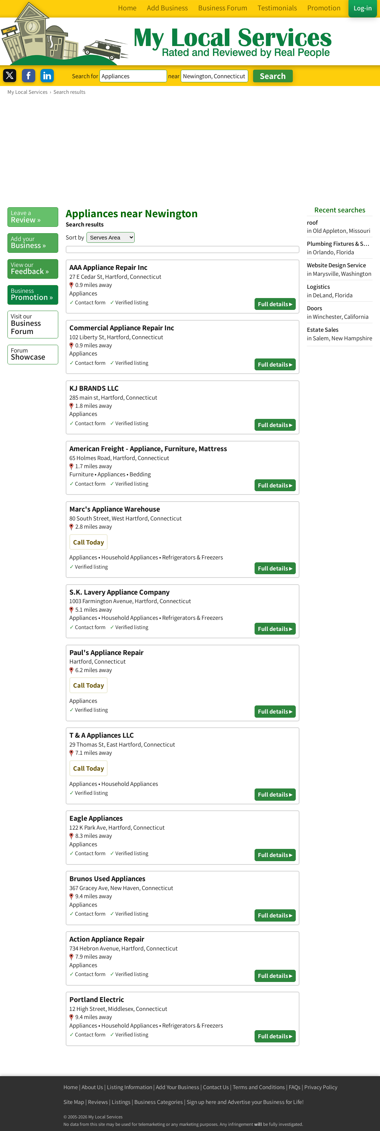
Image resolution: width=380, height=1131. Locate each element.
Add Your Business (177, 1087)
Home (70, 1087)
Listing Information (129, 1087)
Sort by (75, 237)
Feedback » (34, 268)
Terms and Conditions (259, 1087)
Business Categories (158, 1101)
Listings (121, 1101)
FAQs (295, 1087)
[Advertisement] (190, 151)
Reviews (98, 1101)
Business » (34, 242)
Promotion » (34, 294)
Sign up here (201, 1101)
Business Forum (34, 324)
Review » (34, 216)
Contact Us (216, 1087)
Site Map (73, 1101)
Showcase (34, 354)
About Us (92, 1087)
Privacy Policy (320, 1087)
